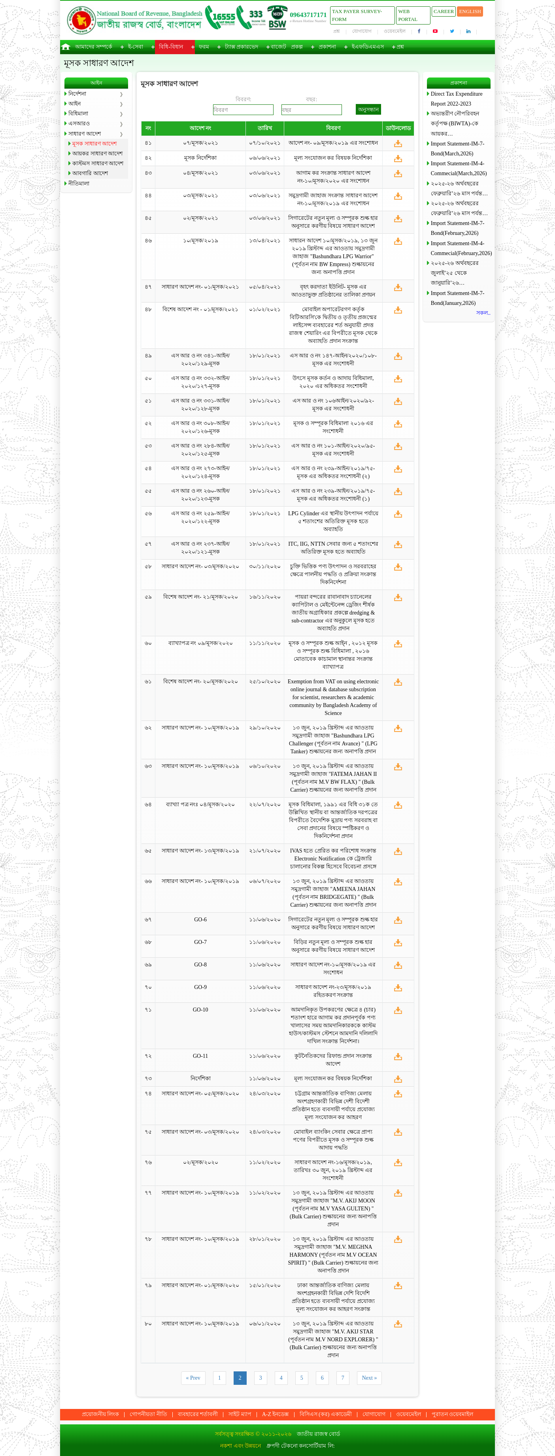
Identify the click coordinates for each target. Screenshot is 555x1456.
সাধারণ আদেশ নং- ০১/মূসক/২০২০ (200, 1285)
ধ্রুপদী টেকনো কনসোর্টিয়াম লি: (300, 1446)
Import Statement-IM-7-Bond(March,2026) (458, 149)
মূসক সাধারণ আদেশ (94, 144)
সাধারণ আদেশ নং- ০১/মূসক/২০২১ (200, 287)
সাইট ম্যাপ (239, 1414)
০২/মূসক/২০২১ (200, 218)
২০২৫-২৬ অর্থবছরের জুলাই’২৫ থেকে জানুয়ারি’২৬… (455, 273)
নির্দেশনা (77, 94)
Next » (369, 1378)
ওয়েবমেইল (395, 31)
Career (444, 11)
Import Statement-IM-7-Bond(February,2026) (458, 228)
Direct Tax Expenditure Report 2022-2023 (457, 99)
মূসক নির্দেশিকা (200, 158)
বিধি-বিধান (171, 47)
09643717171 (308, 15)
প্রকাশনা (327, 47)
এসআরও (79, 124)
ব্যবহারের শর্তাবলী (198, 1414)
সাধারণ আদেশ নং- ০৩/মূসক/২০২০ (200, 566)
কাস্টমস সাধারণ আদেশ (97, 163)
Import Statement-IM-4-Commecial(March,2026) (459, 168)
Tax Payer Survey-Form (357, 15)
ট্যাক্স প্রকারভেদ (242, 47)
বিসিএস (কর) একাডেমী (326, 1414)
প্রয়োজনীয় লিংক (100, 1414)
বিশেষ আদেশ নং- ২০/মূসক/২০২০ (200, 682)
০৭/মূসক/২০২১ (200, 143)
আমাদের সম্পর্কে (93, 47)
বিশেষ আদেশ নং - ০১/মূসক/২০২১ (200, 309)
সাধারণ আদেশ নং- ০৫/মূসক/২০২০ (200, 1094)
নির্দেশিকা (201, 1079)
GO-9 (200, 987)
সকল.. (483, 313)
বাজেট (278, 47)
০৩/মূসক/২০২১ (200, 196)
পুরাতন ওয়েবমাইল (453, 1414)
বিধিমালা (78, 114)
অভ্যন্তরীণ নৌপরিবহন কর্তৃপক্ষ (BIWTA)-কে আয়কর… (455, 123)
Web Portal (407, 15)
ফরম (204, 47)
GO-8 (200, 965)
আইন (74, 104)
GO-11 (200, 1056)
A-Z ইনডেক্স (275, 1414)
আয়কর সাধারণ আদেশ (97, 154)
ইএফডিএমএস (368, 47)
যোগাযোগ (362, 31)
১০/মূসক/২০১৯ (200, 241)
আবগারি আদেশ (90, 173)
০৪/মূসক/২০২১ (200, 173)
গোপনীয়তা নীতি (148, 1414)
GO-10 (200, 1010)
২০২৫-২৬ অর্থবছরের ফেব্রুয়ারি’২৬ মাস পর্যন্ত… (459, 189)
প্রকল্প (297, 47)
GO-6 (200, 920)
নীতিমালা (78, 184)
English (470, 11)
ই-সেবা (135, 47)
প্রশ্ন (336, 31)
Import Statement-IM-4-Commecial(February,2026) (461, 248)
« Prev (193, 1378)
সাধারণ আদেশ (84, 134)
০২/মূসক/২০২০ (200, 1162)
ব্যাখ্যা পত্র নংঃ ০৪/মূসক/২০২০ (200, 804)
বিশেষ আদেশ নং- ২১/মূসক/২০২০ (200, 597)
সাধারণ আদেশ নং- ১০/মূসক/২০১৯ (200, 728)
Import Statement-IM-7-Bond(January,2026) (458, 298)
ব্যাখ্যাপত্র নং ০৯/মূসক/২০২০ (200, 643)
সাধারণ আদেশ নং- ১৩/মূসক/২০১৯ (200, 851)
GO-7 (200, 942)
